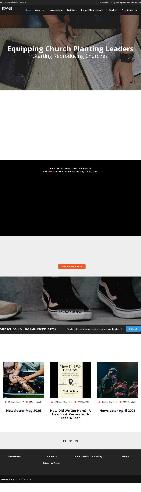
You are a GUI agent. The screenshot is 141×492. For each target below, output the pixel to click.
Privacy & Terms (51, 463)
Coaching (113, 10)
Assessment (56, 10)
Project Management (92, 10)
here (50, 171)
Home (28, 10)
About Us (40, 10)
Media (125, 456)
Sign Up (133, 329)
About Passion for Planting (88, 456)
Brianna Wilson (63, 402)
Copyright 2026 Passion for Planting (15, 479)
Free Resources (130, 10)
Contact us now (70, 312)
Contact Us (51, 456)
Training (72, 10)
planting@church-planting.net (127, 2)
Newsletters (14, 456)
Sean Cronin (16, 402)
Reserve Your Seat (72, 266)
